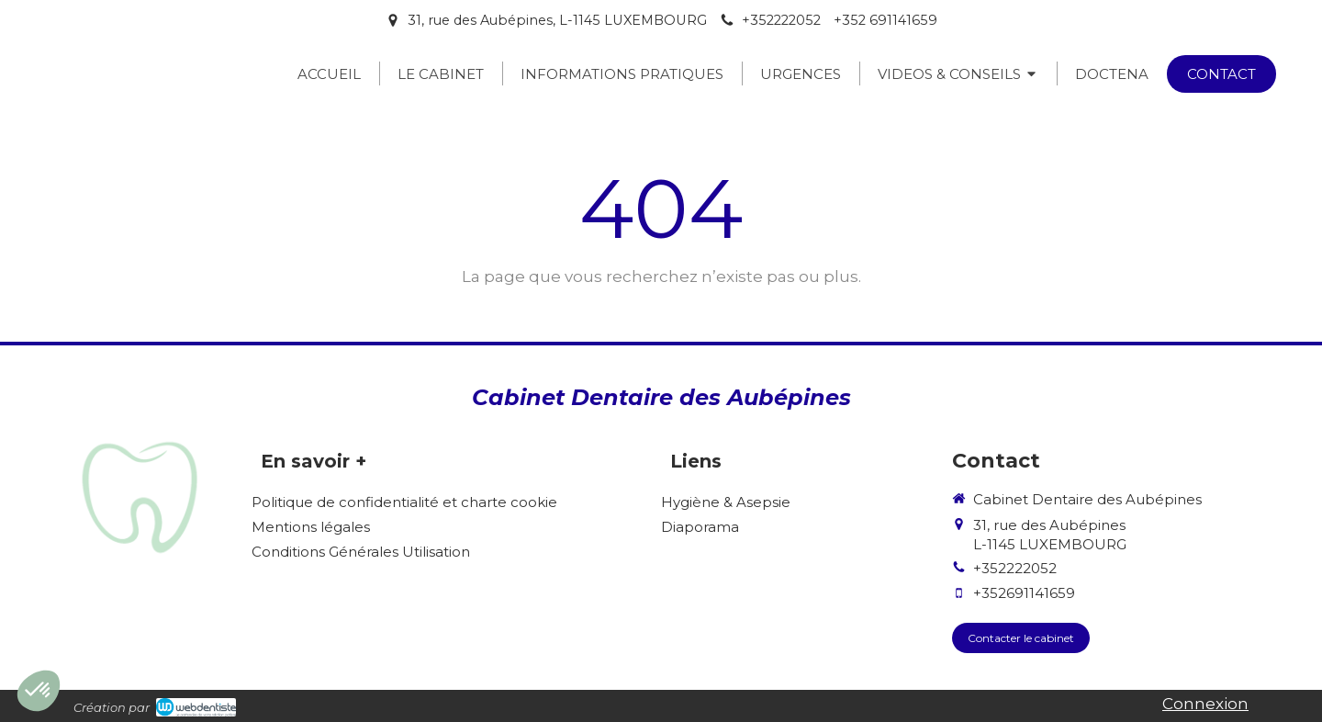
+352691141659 (1024, 593)
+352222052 (1015, 568)
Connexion (1205, 703)
